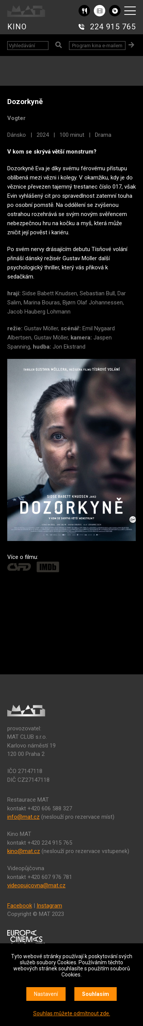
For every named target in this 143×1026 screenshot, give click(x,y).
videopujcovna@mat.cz (36, 885)
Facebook (19, 905)
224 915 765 (113, 26)
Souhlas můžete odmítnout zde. (71, 1013)
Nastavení (46, 994)
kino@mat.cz (23, 851)
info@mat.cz (23, 816)
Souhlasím (95, 994)
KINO (17, 26)
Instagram (49, 905)
